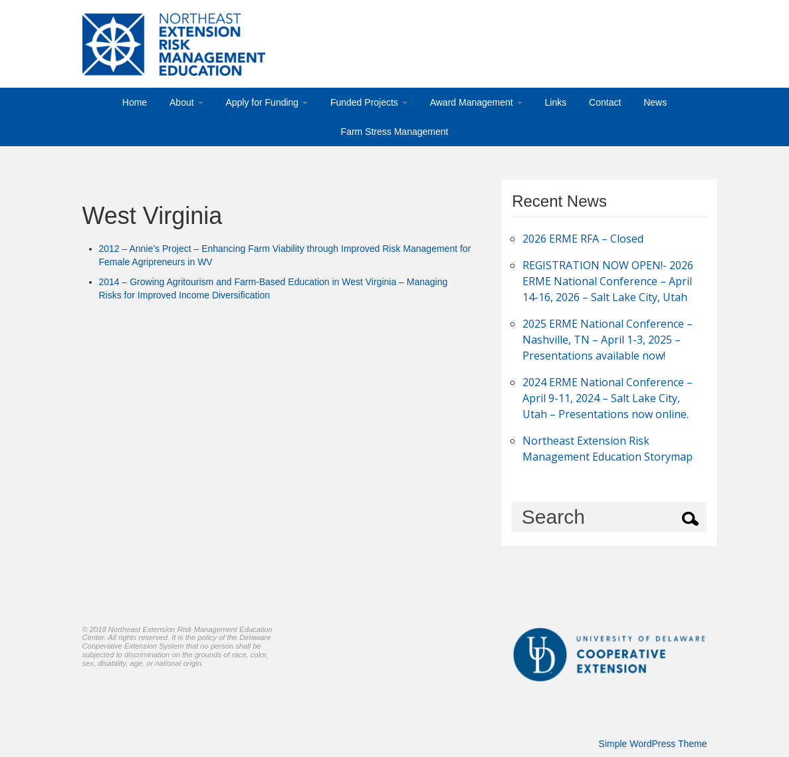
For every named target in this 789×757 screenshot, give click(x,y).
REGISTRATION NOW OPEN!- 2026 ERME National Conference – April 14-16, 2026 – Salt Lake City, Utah (607, 281)
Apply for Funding (266, 102)
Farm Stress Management (395, 131)
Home (134, 102)
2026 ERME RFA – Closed (582, 238)
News (655, 102)
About (186, 102)
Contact (605, 102)
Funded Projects (368, 102)
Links (555, 102)
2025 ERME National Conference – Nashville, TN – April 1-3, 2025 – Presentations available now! (607, 339)
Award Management (476, 102)
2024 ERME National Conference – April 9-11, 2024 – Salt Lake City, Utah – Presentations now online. (607, 398)
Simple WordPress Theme (653, 743)
